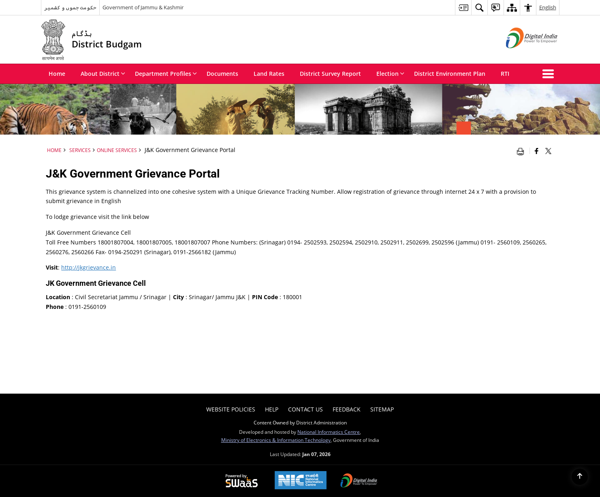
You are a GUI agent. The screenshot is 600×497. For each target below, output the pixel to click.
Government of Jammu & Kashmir (143, 7)
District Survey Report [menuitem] (330, 73)
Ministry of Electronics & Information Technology (276, 440)
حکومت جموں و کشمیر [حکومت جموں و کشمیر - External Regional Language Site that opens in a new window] (70, 7)
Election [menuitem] (390, 73)
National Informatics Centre (328, 431)
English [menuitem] (547, 7)
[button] (549, 74)
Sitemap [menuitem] (382, 409)
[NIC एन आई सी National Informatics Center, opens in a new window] (301, 481)
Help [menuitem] (271, 409)
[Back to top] (580, 477)
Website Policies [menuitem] (230, 409)
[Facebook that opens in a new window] (537, 151)
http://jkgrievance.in (88, 267)
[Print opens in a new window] (522, 151)
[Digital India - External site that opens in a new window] (521, 55)
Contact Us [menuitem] (305, 409)
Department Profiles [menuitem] (166, 73)
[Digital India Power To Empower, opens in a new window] (359, 481)
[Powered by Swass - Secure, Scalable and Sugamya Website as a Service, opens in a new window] (241, 481)
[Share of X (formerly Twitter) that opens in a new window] (548, 151)
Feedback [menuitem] (347, 409)
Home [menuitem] (57, 73)
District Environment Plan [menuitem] (449, 73)
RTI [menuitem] (505, 73)
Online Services (117, 150)
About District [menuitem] (103, 73)
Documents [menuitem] (222, 73)
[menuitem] (463, 7)
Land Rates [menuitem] (269, 73)
